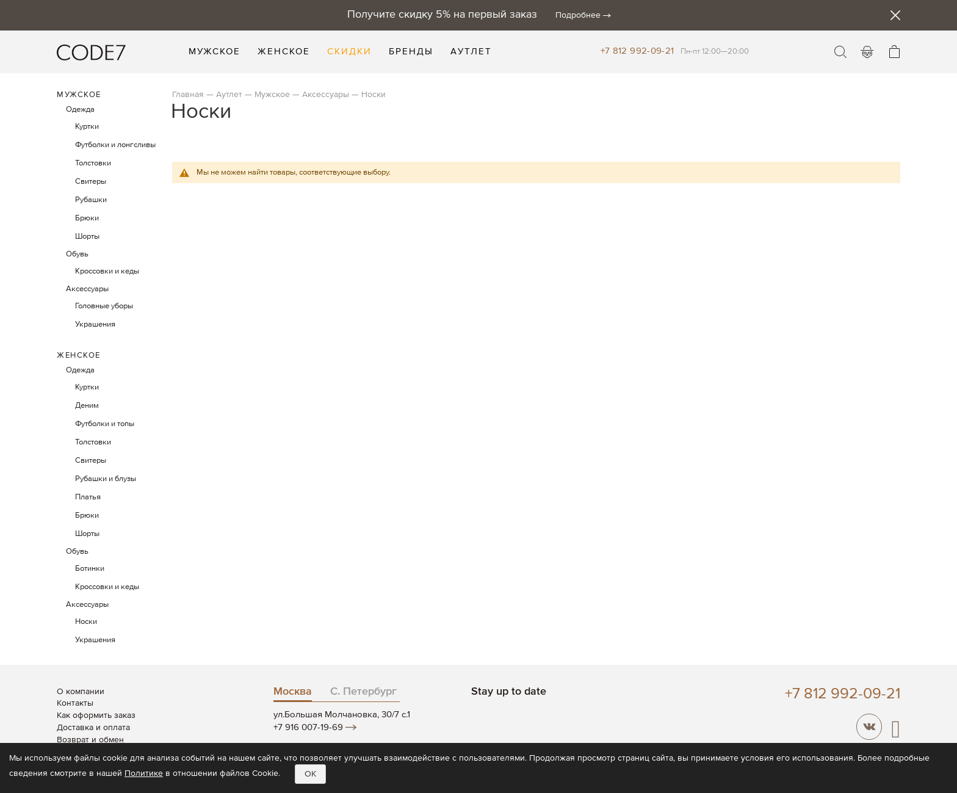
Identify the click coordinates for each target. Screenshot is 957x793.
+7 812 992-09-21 (637, 51)
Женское (79, 356)
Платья (88, 497)
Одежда (80, 110)
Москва (292, 691)
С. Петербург (363, 691)
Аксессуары (325, 94)
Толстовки (93, 163)
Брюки (87, 218)
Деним (87, 406)
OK (310, 774)
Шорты (87, 237)
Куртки (87, 127)
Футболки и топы (104, 424)
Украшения (95, 324)
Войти (867, 52)
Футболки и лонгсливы (115, 145)
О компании (80, 691)
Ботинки (89, 569)
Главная (188, 94)
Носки (86, 622)
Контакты (75, 703)
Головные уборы (104, 306)
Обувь (77, 254)
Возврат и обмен (90, 740)
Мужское (273, 94)
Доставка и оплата (93, 727)
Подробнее (578, 15)
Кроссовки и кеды (107, 271)
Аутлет (229, 94)
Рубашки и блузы (105, 479)
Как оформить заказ (96, 715)
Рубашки (91, 200)
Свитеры (90, 182)
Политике (144, 773)
